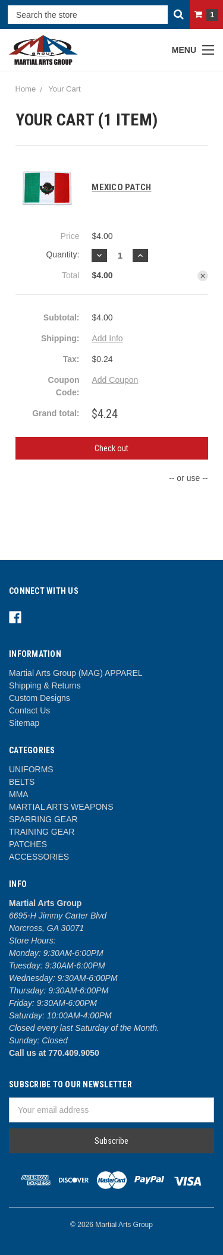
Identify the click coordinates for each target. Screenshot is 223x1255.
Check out (111, 448)
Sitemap (24, 723)
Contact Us (29, 710)
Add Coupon (115, 380)
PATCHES (28, 844)
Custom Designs (39, 698)
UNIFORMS (31, 769)
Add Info (107, 338)
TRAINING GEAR (41, 831)
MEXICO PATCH (121, 187)
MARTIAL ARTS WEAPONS (61, 806)
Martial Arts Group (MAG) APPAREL (76, 673)
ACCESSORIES (39, 856)
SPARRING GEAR (43, 819)
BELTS (21, 782)
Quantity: (62, 254)
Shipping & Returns (45, 685)
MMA (19, 794)
